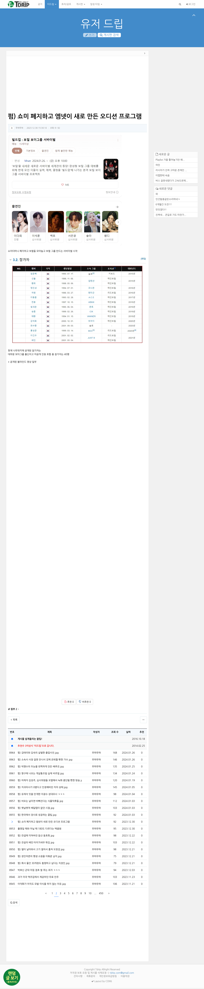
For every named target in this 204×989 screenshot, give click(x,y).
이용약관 (125, 977)
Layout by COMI (101, 982)
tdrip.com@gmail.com (122, 974)
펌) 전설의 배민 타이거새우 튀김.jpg (36, 843)
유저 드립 (102, 24)
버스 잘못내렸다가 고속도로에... (172, 181)
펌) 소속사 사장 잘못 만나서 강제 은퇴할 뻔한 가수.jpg (45, 760)
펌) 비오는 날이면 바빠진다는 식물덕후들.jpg (40, 802)
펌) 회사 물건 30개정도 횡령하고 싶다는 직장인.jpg (43, 864)
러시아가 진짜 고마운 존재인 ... (171, 171)
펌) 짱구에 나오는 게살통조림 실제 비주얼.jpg (41, 774)
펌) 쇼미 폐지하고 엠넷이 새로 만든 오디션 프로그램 (44, 823)
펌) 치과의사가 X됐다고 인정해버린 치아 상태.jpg (42, 788)
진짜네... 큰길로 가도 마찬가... (171, 216)
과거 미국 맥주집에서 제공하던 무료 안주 (38, 878)
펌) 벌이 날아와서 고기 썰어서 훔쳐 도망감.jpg (41, 850)
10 (90, 894)
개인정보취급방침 (108, 977)
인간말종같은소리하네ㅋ (168, 200)
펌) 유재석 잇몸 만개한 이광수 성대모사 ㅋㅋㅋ (41, 795)
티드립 (51, 4)
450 (101, 894)
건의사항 (78, 977)
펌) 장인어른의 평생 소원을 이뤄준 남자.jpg (39, 857)
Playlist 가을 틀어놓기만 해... (170, 160)
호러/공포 (66, 4)
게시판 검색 (109, 35)
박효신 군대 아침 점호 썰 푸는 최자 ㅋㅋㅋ (39, 871)
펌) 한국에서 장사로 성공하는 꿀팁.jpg (37, 816)
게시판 (80, 4)
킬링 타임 (96, 4)
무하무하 (19, 129)
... (95, 894)
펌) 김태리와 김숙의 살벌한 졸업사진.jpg (38, 754)
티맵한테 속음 (163, 176)
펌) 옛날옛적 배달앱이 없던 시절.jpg (36, 809)
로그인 (190, 4)
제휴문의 (91, 977)
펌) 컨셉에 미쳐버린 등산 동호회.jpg (36, 836)
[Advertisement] (77, 85)
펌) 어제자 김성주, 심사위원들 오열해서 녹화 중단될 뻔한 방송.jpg (50, 781)
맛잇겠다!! (161, 210)
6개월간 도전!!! (164, 205)
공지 (40, 4)
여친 (158, 166)
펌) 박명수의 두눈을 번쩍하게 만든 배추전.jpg (41, 767)
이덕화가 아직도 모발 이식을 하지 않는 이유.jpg (42, 885)
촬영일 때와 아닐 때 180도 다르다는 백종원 (39, 830)
